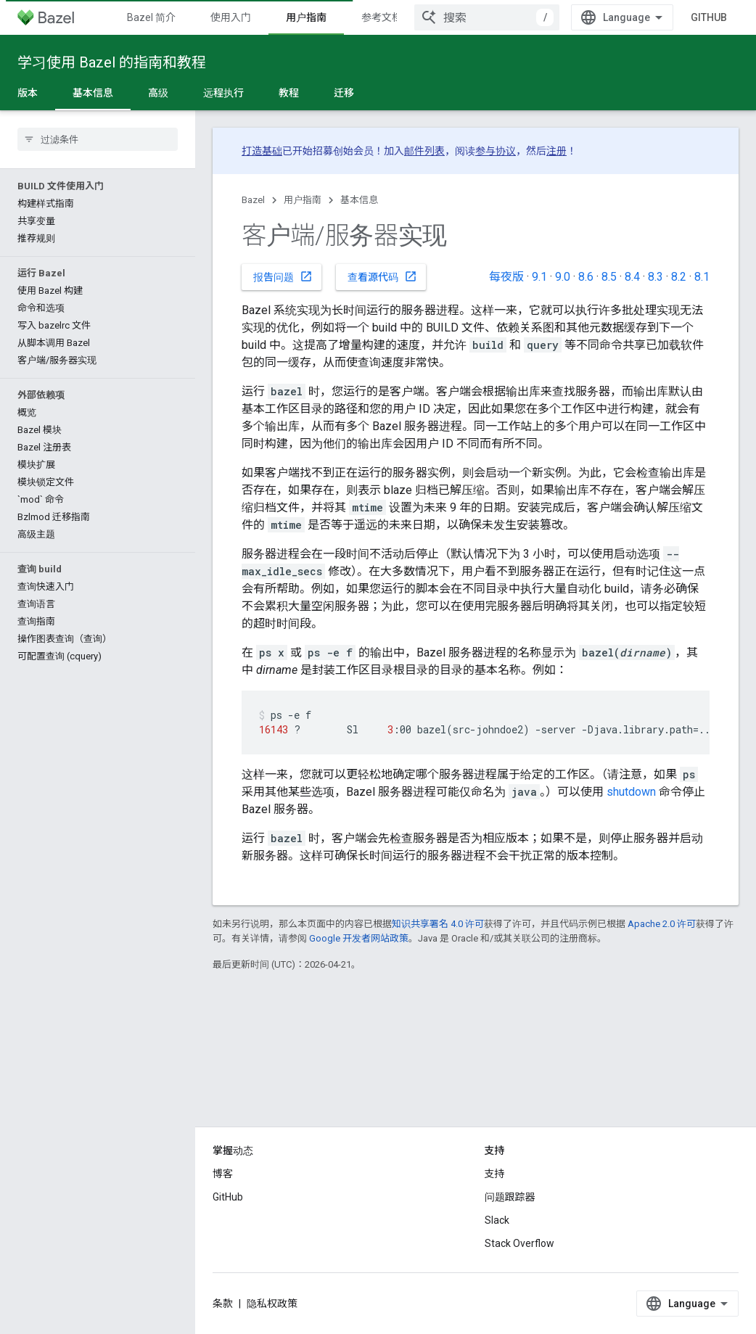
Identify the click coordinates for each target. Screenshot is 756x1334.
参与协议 (495, 151)
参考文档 (381, 17)
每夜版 (506, 277)
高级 (158, 93)
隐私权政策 (272, 1303)
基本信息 (359, 199)
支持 (495, 1173)
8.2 (678, 277)
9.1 (539, 277)
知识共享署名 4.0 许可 (438, 923)
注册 (556, 151)
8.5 (609, 277)
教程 (289, 93)
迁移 (344, 93)
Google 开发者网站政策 (358, 938)
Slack (497, 1220)
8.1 (702, 277)
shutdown (631, 792)
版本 (27, 93)
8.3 (655, 277)
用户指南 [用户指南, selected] (306, 17)
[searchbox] (97, 139)
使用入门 (230, 17)
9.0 (562, 277)
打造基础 (262, 151)
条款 (223, 1303)
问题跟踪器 (510, 1197)
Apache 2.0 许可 (662, 923)
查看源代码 (382, 276)
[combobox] (486, 17)
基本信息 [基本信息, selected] (93, 93)
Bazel (253, 199)
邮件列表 (424, 151)
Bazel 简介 (151, 17)
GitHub (709, 17)
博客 (223, 1173)
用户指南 (302, 199)
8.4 (632, 277)
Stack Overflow (519, 1243)
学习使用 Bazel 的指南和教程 (111, 62)
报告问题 (283, 276)
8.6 (585, 277)
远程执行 (223, 93)
